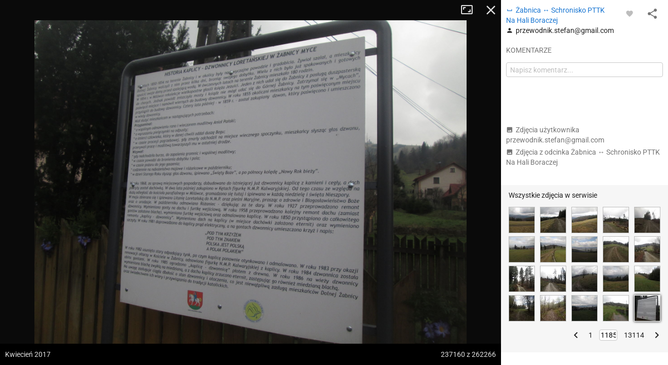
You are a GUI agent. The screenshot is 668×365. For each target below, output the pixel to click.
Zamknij (491, 10)
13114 (634, 335)
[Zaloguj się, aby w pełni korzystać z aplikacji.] (629, 13)
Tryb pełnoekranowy (471, 10)
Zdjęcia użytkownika (555, 135)
